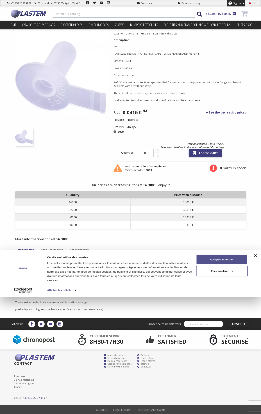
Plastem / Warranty (115, 361)
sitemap (143, 363)
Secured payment (114, 358)
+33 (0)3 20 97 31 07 (19, 3)
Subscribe (240, 324)
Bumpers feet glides (144, 24)
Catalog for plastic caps (38, 24)
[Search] (124, 14)
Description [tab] (26, 250)
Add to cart (205, 153)
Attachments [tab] (79, 250)
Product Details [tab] (52, 250)
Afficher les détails (59, 406)
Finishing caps (98, 24)
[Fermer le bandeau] (255, 372)
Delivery (143, 355)
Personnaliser (222, 387)
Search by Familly (221, 14)
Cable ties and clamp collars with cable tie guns (197, 24)
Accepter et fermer (222, 376)
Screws (119, 24)
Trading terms (146, 361)
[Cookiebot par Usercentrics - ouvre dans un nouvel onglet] (23, 407)
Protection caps (72, 24)
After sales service (115, 355)
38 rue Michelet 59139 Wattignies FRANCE (57, 3)
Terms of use (145, 358)
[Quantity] (147, 153)
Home (12, 24)
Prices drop (244, 24)
